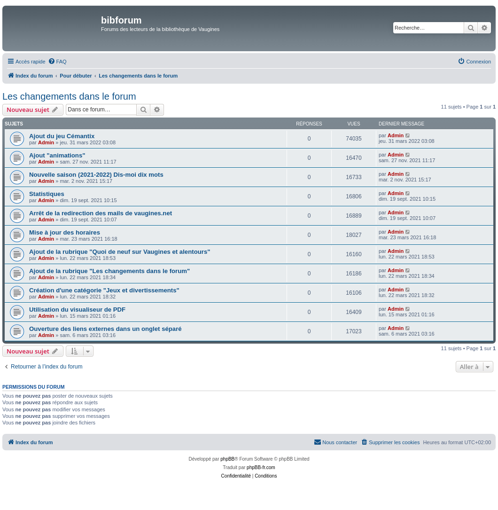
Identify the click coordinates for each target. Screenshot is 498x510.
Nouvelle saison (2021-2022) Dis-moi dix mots (96, 174)
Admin (46, 142)
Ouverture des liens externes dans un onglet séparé (105, 328)
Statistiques (46, 193)
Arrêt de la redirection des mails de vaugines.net (100, 213)
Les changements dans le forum (69, 96)
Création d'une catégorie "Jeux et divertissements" (104, 290)
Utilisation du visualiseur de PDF (77, 309)
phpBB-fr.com (261, 467)
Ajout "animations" (57, 155)
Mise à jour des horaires (64, 232)
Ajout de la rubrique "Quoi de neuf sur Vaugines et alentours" (119, 251)
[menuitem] (57, 61)
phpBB (227, 459)
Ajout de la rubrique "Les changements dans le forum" (109, 271)
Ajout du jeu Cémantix (61, 136)
